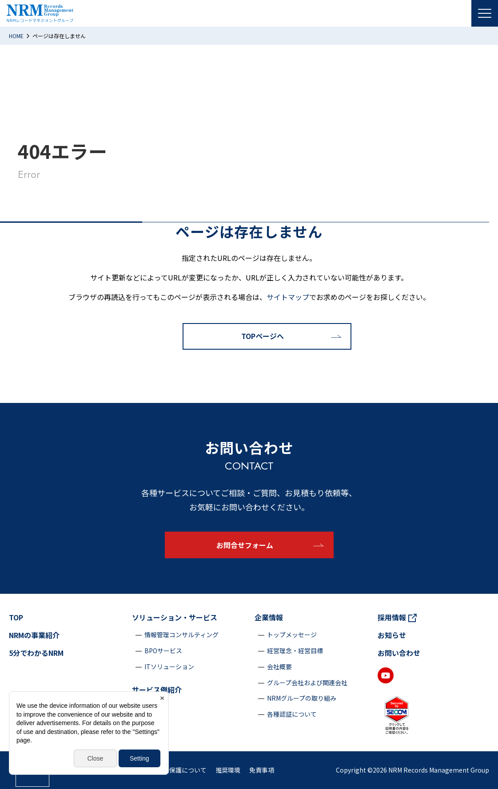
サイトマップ (288, 297)
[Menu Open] (484, 13)
